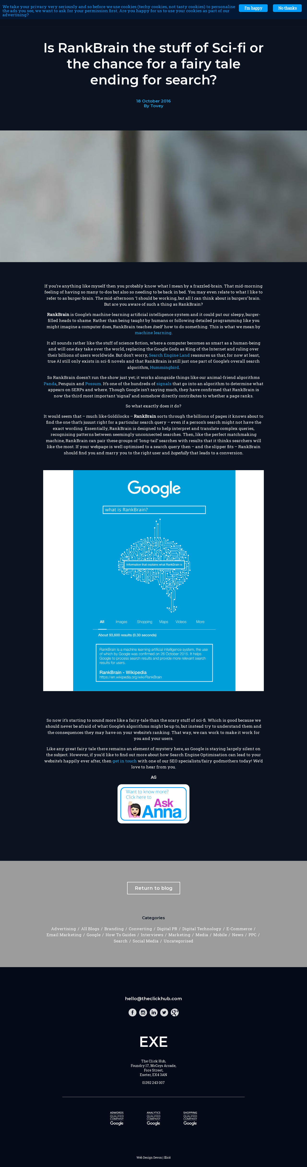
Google (93, 934)
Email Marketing (64, 934)
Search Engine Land (169, 355)
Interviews (152, 934)
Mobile (220, 934)
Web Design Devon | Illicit (153, 1157)
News (237, 934)
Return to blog (153, 888)
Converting (140, 928)
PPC (252, 934)
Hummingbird (164, 367)
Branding (114, 928)
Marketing (179, 934)
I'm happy (253, 8)
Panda (50, 383)
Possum (93, 383)
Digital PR (167, 928)
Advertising (63, 928)
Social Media (146, 941)
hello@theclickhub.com (153, 998)
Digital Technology (201, 928)
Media (201, 934)
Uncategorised (178, 941)
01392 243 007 (153, 1082)
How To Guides (121, 934)
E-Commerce (239, 928)
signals (163, 383)
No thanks (287, 8)
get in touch (124, 761)
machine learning (153, 332)
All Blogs (90, 928)
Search (121, 941)
